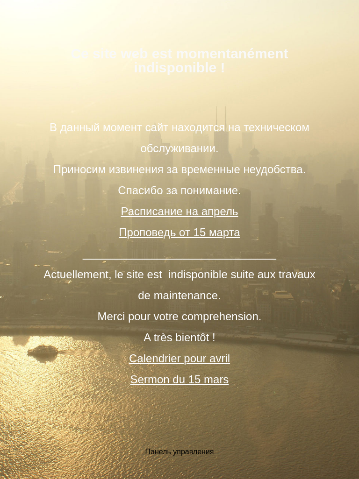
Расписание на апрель (179, 211)
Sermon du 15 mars (179, 379)
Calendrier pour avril (179, 358)
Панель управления (179, 452)
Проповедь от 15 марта (179, 232)
